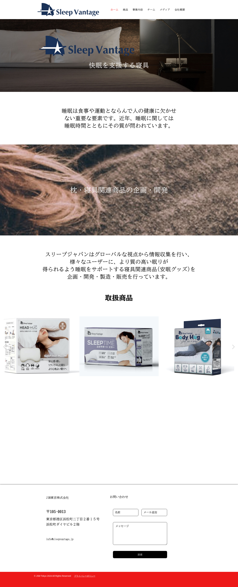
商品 (125, 9)
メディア (165, 9)
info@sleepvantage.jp (59, 539)
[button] (5, 347)
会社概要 (180, 9)
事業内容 (138, 9)
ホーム (114, 9)
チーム (151, 9)
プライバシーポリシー (84, 576)
